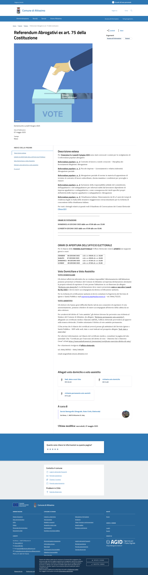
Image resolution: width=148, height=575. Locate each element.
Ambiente (78, 520)
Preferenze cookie (73, 569)
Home (14, 26)
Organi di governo (18, 517)
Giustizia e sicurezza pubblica (52, 531)
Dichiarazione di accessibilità (52, 550)
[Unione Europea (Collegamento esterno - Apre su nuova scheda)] (21, 505)
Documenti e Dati (17, 531)
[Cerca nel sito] (131, 11)
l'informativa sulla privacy (66, 571)
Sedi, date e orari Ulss (73, 379)
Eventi (108, 531)
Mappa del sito (18, 571)
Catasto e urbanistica (50, 517)
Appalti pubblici (79, 525)
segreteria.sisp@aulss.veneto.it (93, 296)
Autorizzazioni (48, 528)
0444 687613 (19, 543)
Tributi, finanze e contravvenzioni (84, 522)
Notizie (26, 26)
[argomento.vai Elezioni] (127, 38)
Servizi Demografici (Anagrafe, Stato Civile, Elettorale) (80, 411)
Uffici (14, 522)
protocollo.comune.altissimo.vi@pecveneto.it (27, 551)
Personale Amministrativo (20, 528)
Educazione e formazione (82, 517)
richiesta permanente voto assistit (77, 393)
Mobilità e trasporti (49, 522)
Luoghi (108, 528)
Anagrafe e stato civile (50, 525)
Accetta (97, 564)
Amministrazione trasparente (52, 541)
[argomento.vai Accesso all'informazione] (114, 38)
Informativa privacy (49, 544)
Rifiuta (97, 560)
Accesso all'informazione (112, 19)
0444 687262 (19, 546)
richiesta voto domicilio (111, 379)
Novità (20, 26)
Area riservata (48, 555)
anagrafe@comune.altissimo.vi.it (26, 549)
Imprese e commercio (81, 528)
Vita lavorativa (48, 520)
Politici (14, 525)
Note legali (47, 547)
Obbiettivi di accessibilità (50, 552)
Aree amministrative (18, 520)
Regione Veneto (19, 2)
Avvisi (108, 517)
